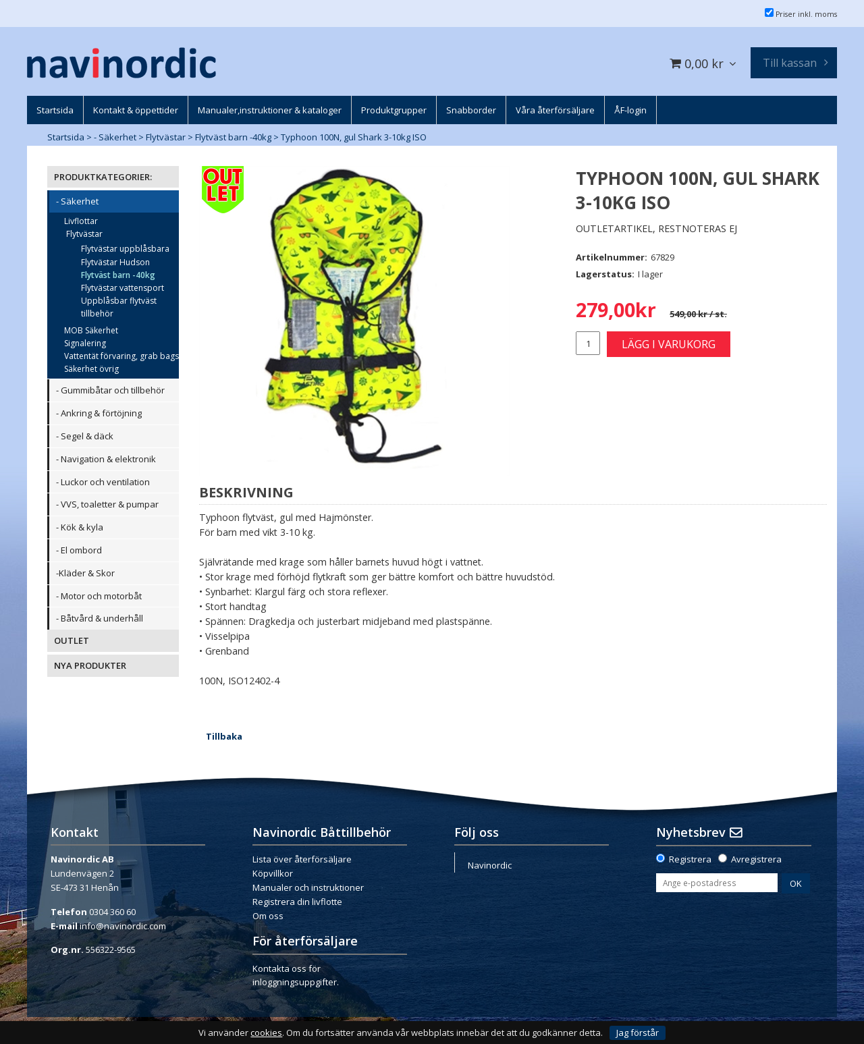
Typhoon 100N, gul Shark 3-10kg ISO (354, 137)
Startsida (65, 137)
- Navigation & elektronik (106, 459)
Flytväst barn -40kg (233, 137)
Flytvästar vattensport (122, 288)
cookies (266, 1033)
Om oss (268, 916)
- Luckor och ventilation (103, 482)
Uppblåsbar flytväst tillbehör (119, 307)
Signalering (85, 343)
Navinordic (490, 865)
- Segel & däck (84, 436)
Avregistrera (756, 859)
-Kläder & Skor (85, 573)
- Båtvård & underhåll (99, 618)
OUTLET (71, 640)
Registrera (690, 859)
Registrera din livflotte (297, 902)
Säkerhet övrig (91, 369)
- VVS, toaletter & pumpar (107, 504)
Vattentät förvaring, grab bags (121, 356)
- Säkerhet (115, 137)
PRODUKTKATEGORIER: (103, 177)
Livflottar (81, 221)
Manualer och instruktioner (308, 887)
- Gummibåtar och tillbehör (110, 390)
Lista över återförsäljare (302, 859)
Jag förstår (637, 1032)
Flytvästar (166, 137)
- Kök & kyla (79, 527)
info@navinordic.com (123, 926)
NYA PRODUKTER (90, 665)
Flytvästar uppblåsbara (125, 248)
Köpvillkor (272, 873)
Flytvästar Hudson (115, 262)
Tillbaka (224, 736)
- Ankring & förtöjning (99, 413)
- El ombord (79, 550)
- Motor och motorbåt (99, 596)
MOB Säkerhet (91, 330)
